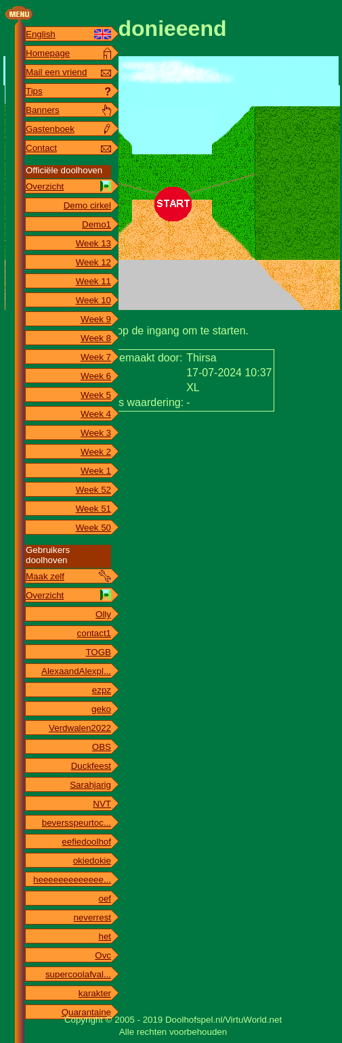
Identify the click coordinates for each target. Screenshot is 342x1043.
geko (101, 709)
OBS (101, 747)
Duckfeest (91, 766)
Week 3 (96, 433)
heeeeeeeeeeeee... (72, 879)
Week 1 (96, 471)
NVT (102, 804)
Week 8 (96, 338)
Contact (41, 148)
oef (104, 898)
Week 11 (93, 281)
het (104, 936)
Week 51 (93, 509)
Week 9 (96, 319)
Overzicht (45, 186)
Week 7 (96, 357)
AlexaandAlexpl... (76, 671)
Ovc (103, 955)
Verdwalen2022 (80, 728)
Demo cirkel (87, 205)
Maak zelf (45, 576)
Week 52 (93, 490)
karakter (95, 993)
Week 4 (96, 414)
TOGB (98, 652)
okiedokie (92, 861)
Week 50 (93, 528)
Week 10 (93, 300)
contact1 (94, 633)
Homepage (48, 53)
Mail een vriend (56, 72)
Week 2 (96, 452)
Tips (34, 91)
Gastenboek (50, 129)
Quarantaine (86, 1012)
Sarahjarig (90, 785)
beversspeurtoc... (76, 823)
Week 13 (93, 243)
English (41, 34)
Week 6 (96, 376)
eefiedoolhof (86, 842)
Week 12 (93, 262)
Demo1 (96, 224)
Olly (103, 614)
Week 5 (96, 395)
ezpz (101, 690)
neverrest (92, 917)
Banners (43, 110)
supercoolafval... (78, 974)
